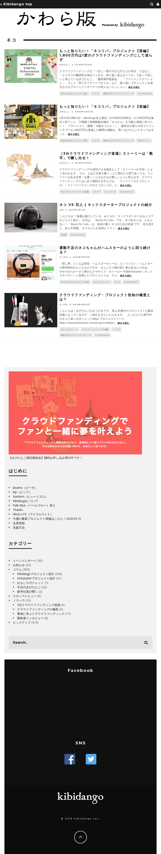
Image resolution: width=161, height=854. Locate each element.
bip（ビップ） (22, 492)
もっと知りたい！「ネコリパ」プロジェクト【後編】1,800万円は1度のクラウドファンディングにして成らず (106, 55)
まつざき (63, 257)
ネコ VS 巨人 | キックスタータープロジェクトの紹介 (105, 205)
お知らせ (19, 565)
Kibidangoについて (25, 501)
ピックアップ (110, 192)
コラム (117, 282)
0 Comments (145, 93)
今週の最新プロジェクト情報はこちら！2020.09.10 (47, 519)
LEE (61, 210)
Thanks (18, 510)
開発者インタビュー (30, 618)
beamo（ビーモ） (25, 488)
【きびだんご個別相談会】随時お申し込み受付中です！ (46, 458)
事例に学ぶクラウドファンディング (118, 93)
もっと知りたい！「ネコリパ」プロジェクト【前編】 (105, 107)
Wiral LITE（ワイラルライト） (33, 514)
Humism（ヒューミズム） (30, 496)
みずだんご (64, 64)
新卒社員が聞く (27, 591)
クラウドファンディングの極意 (95, 329)
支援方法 (19, 527)
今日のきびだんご (29, 587)
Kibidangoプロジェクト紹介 (74, 93)
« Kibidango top (16, 4)
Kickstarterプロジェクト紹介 (75, 282)
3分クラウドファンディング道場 (75, 192)
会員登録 (19, 523)
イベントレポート (25, 561)
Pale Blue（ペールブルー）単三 (34, 505)
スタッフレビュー (25, 596)
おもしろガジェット (101, 282)
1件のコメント (144, 140)
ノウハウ (95, 93)
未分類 (64, 235)
